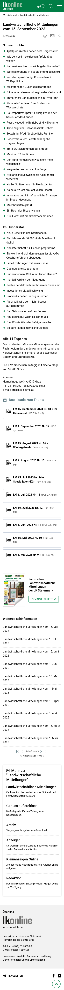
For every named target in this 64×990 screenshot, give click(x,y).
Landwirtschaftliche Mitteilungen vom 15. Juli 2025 (30, 629)
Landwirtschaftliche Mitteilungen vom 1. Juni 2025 (30, 666)
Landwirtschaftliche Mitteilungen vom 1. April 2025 (30, 715)
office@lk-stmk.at (19, 949)
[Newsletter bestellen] (13, 976)
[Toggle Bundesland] (41, 6)
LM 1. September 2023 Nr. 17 (34, 428)
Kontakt (21, 956)
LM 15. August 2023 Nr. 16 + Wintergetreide (30, 445)
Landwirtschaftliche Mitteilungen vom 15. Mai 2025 (30, 678)
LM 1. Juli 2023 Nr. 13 (35, 494)
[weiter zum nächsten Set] (41, 751)
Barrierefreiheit (11, 959)
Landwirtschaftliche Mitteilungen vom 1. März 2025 (30, 740)
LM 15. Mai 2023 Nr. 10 (33, 539)
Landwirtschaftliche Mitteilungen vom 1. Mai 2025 (30, 690)
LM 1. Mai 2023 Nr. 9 (34, 554)
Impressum (9, 956)
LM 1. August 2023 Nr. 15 (34, 462)
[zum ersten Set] (18, 751)
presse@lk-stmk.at (23, 389)
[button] (59, 5)
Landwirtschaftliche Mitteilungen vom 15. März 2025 (31, 728)
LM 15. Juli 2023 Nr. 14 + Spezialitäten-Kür (32, 479)
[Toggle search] (51, 6)
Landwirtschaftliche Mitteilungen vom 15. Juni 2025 (31, 653)
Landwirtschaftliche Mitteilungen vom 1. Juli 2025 (29, 641)
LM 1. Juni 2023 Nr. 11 (35, 524)
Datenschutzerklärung (39, 956)
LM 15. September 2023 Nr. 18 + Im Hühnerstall (35, 411)
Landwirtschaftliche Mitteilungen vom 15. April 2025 (31, 703)
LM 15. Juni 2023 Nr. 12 (33, 509)
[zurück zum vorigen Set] (23, 751)
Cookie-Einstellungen (33, 959)
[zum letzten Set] (46, 751)
